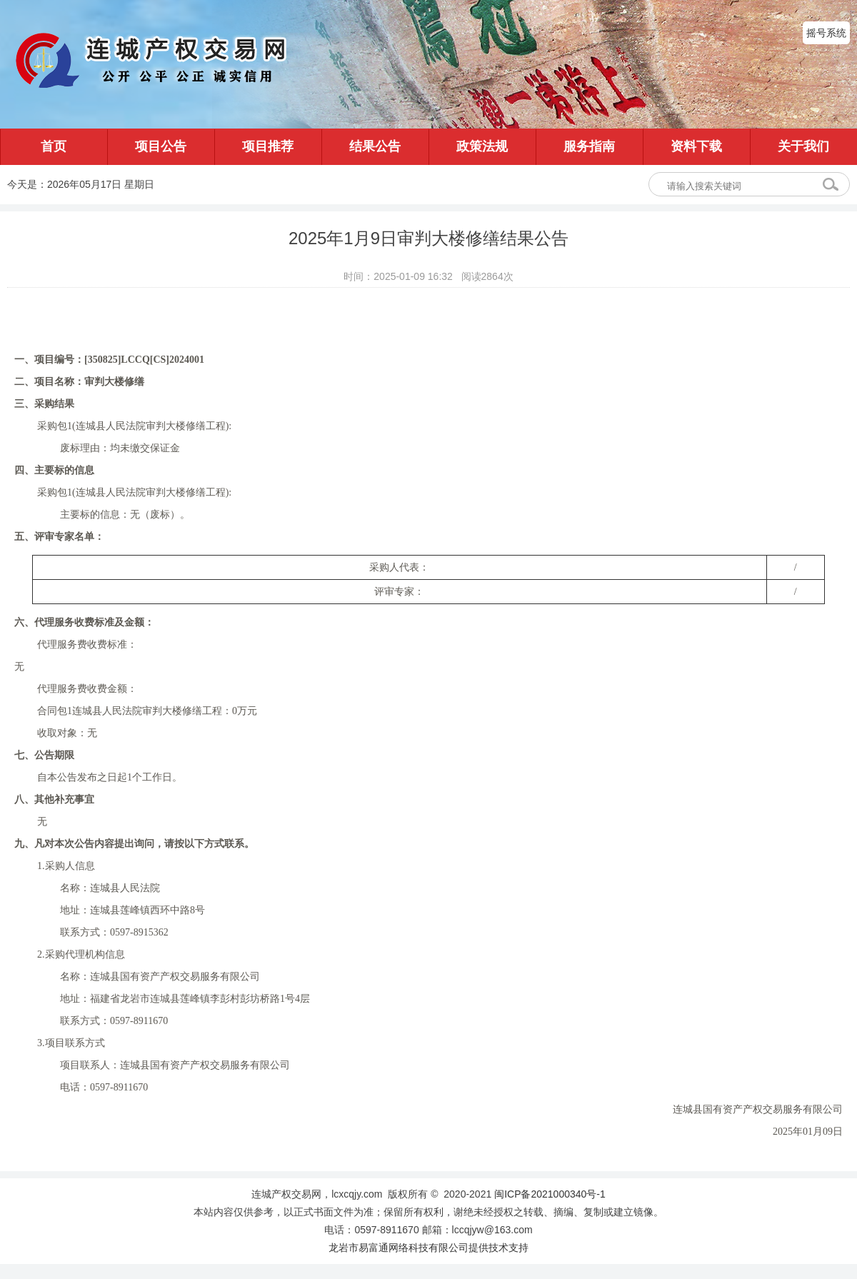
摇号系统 (826, 33)
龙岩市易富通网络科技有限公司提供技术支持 (428, 1247)
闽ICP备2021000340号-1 (550, 1194)
